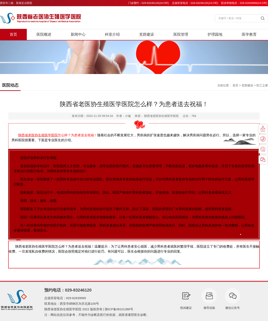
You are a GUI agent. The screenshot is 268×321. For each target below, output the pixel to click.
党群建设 (146, 34)
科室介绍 (112, 34)
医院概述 (43, 34)
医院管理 (180, 34)
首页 (13, 34)
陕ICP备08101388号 (119, 309)
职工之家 (262, 85)
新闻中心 (78, 34)
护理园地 (215, 34)
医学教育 (249, 34)
